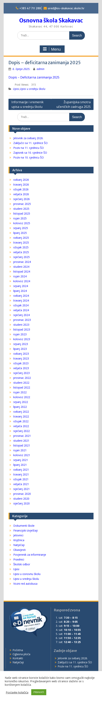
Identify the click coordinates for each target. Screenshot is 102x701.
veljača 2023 (21, 368)
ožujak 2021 (21, 479)
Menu (52, 49)
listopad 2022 (21, 387)
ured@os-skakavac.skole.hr (66, 8)
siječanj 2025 (21, 257)
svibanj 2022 (21, 411)
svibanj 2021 (21, 469)
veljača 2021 (21, 484)
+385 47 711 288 (30, 8)
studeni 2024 (21, 266)
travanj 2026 (21, 184)
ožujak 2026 (21, 189)
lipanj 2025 (20, 233)
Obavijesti (19, 550)
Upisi (16, 89)
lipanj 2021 (20, 465)
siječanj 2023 (21, 373)
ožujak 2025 (21, 247)
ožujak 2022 (21, 421)
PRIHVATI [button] (39, 692)
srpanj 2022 (20, 402)
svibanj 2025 (21, 237)
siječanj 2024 (21, 315)
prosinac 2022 (22, 378)
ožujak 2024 (21, 305)
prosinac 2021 (22, 436)
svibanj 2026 (21, 179)
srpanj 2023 (20, 344)
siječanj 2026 (21, 199)
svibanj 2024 (21, 295)
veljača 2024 (21, 310)
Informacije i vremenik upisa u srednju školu (27, 104)
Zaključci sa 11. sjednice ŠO (30, 143)
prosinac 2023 (22, 320)
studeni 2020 (21, 498)
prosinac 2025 (22, 204)
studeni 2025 (21, 208)
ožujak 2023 (21, 363)
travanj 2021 (21, 474)
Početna (18, 650)
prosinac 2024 (22, 262)
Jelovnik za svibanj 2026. (28, 138)
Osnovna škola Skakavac (51, 20)
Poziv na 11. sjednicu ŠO (28, 148)
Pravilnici (18, 559)
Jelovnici (18, 535)
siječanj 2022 (21, 431)
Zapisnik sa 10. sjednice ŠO (30, 152)
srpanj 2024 (20, 286)
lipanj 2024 (20, 291)
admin (40, 69)
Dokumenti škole (24, 525)
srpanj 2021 (20, 460)
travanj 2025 (21, 242)
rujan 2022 (20, 392)
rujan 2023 (20, 334)
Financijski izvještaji (25, 530)
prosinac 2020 (22, 494)
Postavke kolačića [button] (17, 692)
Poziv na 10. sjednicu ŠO (28, 157)
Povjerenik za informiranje (29, 554)
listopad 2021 (21, 445)
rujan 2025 (20, 218)
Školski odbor (21, 564)
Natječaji (18, 545)
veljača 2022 (21, 426)
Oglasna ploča (21, 654)
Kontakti (18, 658)
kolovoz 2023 (21, 339)
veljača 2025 (21, 252)
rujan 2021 (20, 450)
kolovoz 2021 (21, 455)
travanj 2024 (21, 300)
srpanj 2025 (20, 228)
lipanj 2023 (20, 349)
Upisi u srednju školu (32, 89)
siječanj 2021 (21, 489)
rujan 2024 (20, 276)
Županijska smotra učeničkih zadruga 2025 (73, 104)
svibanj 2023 (21, 353)
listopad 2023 (21, 329)
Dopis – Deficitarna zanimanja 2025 (33, 77)
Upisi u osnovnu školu (26, 574)
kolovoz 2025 (21, 223)
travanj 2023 (21, 358)
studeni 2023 (21, 324)
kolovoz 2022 (21, 397)
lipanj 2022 (20, 407)
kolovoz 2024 (21, 281)
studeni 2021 (21, 440)
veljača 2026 (21, 194)
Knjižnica (18, 540)
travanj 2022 (21, 416)
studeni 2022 (21, 382)
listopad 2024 (21, 271)
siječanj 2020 (21, 503)
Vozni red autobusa (25, 583)
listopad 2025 (21, 213)
